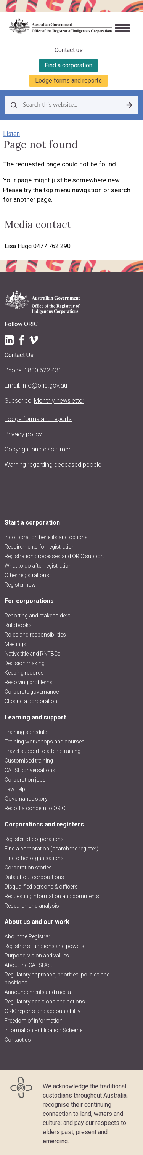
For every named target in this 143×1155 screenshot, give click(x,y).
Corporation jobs (25, 780)
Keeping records (24, 673)
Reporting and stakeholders (38, 616)
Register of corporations (34, 839)
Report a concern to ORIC (35, 808)
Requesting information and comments (52, 896)
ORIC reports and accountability (42, 1011)
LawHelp (15, 789)
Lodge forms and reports (68, 80)
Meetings (15, 644)
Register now (20, 585)
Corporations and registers (44, 824)
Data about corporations (34, 877)
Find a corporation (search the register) (51, 849)
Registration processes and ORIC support (54, 556)
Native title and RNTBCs (33, 654)
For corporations (29, 601)
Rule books (18, 625)
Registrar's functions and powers (44, 946)
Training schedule (26, 732)
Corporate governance (32, 692)
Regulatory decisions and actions (45, 1002)
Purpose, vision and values (37, 955)
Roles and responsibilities (35, 635)
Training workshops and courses (45, 742)
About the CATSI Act (28, 965)
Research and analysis (32, 906)
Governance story (26, 799)
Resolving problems (29, 682)
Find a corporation (68, 65)
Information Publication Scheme (43, 1030)
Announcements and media (38, 992)
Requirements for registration (40, 547)
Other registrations (27, 575)
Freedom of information (34, 1021)
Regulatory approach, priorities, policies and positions (57, 979)
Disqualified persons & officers (41, 887)
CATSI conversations (30, 770)
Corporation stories (28, 868)
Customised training (29, 761)
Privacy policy (23, 434)
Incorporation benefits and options (46, 537)
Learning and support (35, 717)
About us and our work (37, 921)
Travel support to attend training (42, 751)
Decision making (25, 663)
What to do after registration (38, 566)
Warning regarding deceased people (53, 464)
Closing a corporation (31, 701)
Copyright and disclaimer (38, 449)
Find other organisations (34, 858)
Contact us (69, 50)
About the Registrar (27, 936)
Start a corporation (32, 522)
